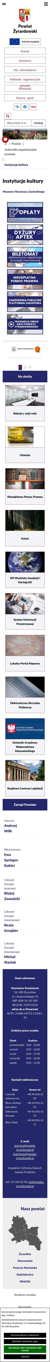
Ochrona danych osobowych (25, 1335)
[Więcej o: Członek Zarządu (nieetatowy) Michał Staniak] (21, 953)
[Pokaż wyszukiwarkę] (7, 116)
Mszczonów (25, 1261)
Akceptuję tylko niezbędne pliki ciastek (25, 1349)
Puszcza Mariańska (25, 1268)
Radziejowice (25, 1274)
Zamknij (25, 1356)
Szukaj (38, 122)
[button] (4, 4)
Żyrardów (25, 1254)
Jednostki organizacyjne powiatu (21, 151)
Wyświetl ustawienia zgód (25, 1341)
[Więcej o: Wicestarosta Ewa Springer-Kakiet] (21, 858)
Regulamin (25, 1307)
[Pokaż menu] (46, 4)
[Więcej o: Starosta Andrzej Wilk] (21, 826)
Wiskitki (25, 1281)
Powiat (16, 143)
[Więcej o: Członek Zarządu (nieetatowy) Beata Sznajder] (21, 921)
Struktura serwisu (25, 1295)
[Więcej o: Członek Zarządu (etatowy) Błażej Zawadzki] (21, 890)
